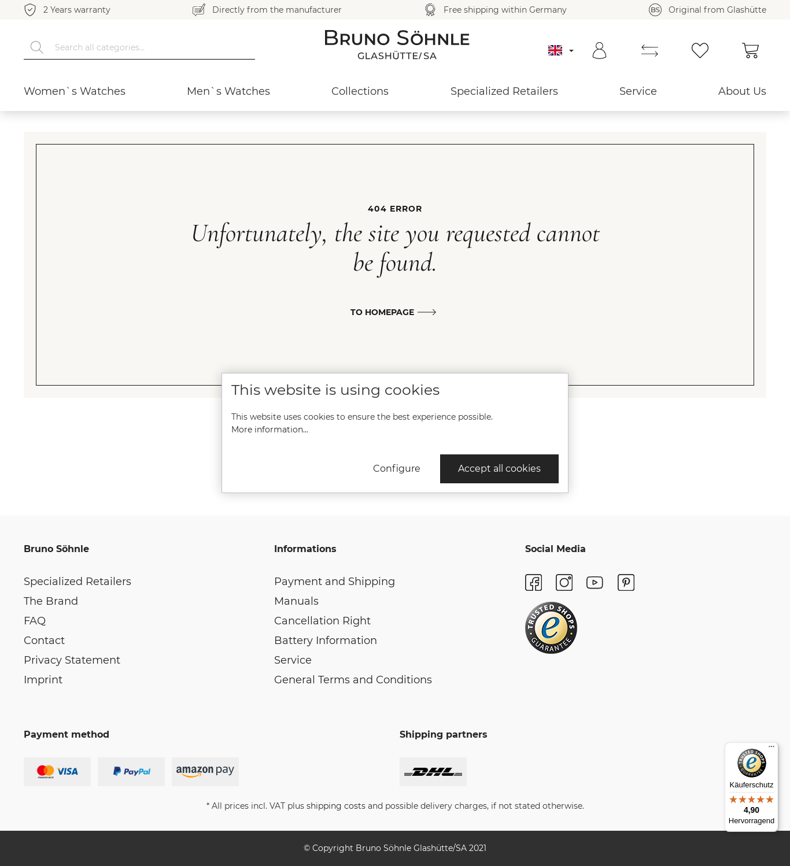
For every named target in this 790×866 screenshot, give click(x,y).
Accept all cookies (499, 468)
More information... (269, 429)
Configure (396, 468)
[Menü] (771, 749)
